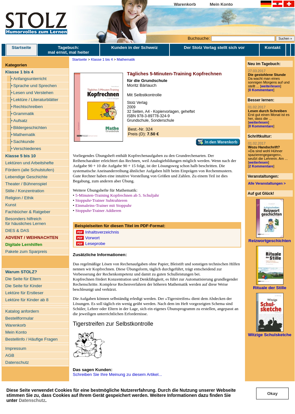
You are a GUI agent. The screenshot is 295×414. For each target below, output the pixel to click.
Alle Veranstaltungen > (267, 183)
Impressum (15, 348)
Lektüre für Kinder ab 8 (27, 299)
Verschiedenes (27, 148)
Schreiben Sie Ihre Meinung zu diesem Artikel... (117, 374)
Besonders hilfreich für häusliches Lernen (25, 221)
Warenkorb (185, 4)
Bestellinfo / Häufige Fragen (31, 339)
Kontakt (273, 47)
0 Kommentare (261, 90)
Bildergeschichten (30, 127)
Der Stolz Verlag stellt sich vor (214, 47)
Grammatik (23, 113)
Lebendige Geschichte (26, 176)
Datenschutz (32, 400)
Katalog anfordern (22, 311)
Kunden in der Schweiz (134, 47)
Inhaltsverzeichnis (102, 232)
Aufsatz (20, 120)
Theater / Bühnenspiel (26, 183)
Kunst (10, 204)
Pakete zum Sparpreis (26, 251)
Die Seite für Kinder (23, 285)
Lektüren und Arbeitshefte (29, 162)
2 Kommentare (261, 166)
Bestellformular (19, 318)
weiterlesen (270, 86)
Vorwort (92, 237)
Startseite (21, 50)
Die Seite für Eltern (23, 278)
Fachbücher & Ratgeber (28, 211)
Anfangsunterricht (30, 78)
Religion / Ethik (19, 197)
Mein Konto (221, 4)
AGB (9, 355)
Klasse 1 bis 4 (102, 59)
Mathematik (24, 134)
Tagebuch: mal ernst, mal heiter (68, 50)
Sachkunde (24, 141)
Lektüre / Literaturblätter (36, 99)
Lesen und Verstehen (33, 92)
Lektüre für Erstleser (24, 292)
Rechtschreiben (28, 106)
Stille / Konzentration (24, 190)
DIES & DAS (17, 230)
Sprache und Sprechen (35, 85)
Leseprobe (95, 243)
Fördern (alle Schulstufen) (29, 169)
